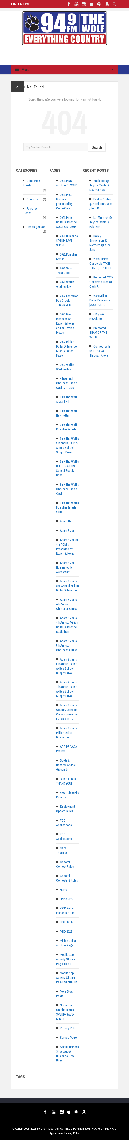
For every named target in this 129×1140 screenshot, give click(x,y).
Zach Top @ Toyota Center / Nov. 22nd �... (99, 185)
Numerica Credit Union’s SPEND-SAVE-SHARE (65, 1012)
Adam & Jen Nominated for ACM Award (65, 567)
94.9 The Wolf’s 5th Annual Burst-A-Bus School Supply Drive (67, 445)
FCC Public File (100, 1128)
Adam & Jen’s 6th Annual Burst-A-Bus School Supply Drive (67, 666)
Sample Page (68, 1038)
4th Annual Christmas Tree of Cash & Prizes (67, 383)
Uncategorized (36, 227)
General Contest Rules (65, 864)
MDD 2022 (66, 931)
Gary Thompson (62, 850)
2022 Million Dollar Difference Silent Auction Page (66, 349)
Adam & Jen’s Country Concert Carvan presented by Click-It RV (67, 712)
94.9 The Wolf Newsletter (66, 413)
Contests (32, 199)
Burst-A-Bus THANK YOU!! (66, 781)
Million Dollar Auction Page (66, 943)
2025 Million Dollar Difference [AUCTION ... (99, 300)
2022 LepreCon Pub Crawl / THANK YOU (67, 300)
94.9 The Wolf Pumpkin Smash (66, 427)
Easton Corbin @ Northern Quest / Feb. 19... (100, 203)
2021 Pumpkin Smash (66, 256)
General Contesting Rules (67, 878)
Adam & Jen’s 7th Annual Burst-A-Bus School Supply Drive (67, 689)
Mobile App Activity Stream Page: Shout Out (66, 977)
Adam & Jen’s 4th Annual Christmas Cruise (66, 604)
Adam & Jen (67, 531)
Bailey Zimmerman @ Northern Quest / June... (99, 243)
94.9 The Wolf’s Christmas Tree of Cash (67, 489)
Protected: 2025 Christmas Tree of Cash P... (101, 281)
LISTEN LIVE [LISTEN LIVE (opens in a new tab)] (67, 922)
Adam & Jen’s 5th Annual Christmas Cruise (66, 645)
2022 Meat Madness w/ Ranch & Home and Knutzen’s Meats (65, 323)
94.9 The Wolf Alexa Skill (66, 399)
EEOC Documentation (77, 1128)
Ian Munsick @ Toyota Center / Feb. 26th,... (100, 222)
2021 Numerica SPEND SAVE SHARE (67, 240)
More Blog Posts (64, 993)
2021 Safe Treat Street (64, 270)
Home (63, 890)
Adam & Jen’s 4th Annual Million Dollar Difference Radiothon (67, 625)
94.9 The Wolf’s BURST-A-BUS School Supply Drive (67, 468)
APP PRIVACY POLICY (66, 749)
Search (97, 147)
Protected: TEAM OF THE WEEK (98, 332)
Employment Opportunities (65, 809)
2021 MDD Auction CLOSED (66, 183)
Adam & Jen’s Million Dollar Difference (66, 732)
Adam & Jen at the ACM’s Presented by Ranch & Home (67, 547)
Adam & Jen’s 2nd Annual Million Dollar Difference (67, 585)
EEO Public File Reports (67, 795)
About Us (65, 521)
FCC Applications (64, 822)
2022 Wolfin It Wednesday (66, 367)
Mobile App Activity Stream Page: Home (65, 959)
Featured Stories (30, 210)
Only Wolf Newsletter (97, 316)
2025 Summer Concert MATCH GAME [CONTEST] (100, 263)
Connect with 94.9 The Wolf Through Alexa (99, 351)
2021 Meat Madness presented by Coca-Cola (64, 201)
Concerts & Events (32, 183)
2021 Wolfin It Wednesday (66, 284)
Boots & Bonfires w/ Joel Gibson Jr (66, 765)
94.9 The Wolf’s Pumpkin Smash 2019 (67, 507)
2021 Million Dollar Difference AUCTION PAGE (66, 222)
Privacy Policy (69, 1028)
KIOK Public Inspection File (65, 910)
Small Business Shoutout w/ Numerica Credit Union (67, 1054)
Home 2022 (66, 899)
